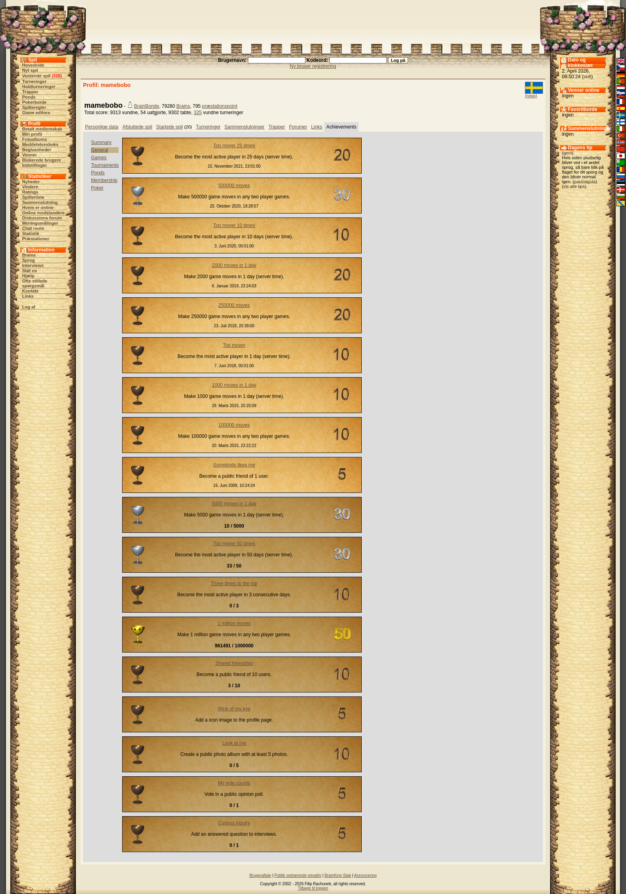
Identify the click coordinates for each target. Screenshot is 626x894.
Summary (101, 142)
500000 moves (234, 185)
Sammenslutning (40, 202)
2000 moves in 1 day (234, 265)
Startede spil (169, 127)
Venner (29, 154)
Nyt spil (30, 70)
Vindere (30, 186)
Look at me (234, 743)
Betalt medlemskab (42, 129)
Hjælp (28, 275)
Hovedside (33, 65)
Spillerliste (33, 197)
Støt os (29, 270)
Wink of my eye (234, 709)
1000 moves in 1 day (234, 385)
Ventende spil (36, 75)
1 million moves (234, 623)
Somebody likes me (234, 465)
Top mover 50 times (234, 543)
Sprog (28, 260)
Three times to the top (234, 583)
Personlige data (101, 127)
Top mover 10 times (234, 225)
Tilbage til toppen (313, 888)
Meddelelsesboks (40, 144)
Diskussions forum (42, 218)
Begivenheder (37, 149)
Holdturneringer (38, 86)
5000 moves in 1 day (234, 503)
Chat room (33, 228)
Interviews (33, 265)
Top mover (234, 345)
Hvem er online (38, 207)
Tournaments (105, 165)
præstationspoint (220, 106)
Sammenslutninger (244, 127)
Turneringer (34, 81)
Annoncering (365, 875)
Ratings (30, 192)
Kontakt (30, 291)
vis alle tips (574, 186)
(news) (531, 96)
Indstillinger (34, 165)
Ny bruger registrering (313, 66)
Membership (104, 180)
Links (28, 296)
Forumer (298, 127)
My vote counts (234, 783)
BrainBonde (146, 106)
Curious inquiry (234, 823)
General (99, 150)
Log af (29, 307)
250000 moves (234, 305)
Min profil (32, 134)
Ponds (29, 97)
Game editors (36, 112)
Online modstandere (43, 212)
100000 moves (234, 425)
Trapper (30, 91)
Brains (29, 255)
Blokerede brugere (41, 160)
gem (567, 152)
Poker (97, 188)
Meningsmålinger (40, 223)
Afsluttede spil (137, 127)
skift (588, 76)
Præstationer (36, 238)
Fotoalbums (34, 139)
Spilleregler (34, 107)
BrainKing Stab (338, 875)
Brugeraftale (260, 875)
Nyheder (31, 181)
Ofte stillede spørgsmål (35, 283)
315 (56, 75)
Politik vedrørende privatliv (297, 875)
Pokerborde (34, 102)
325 (198, 112)
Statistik (31, 233)
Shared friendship (234, 663)
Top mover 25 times (234, 145)
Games (99, 157)
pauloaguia (585, 181)
